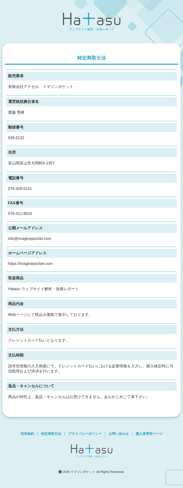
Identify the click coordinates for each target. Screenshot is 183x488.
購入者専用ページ (149, 434)
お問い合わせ (119, 434)
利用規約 (27, 434)
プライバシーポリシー (85, 434)
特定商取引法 (51, 434)
